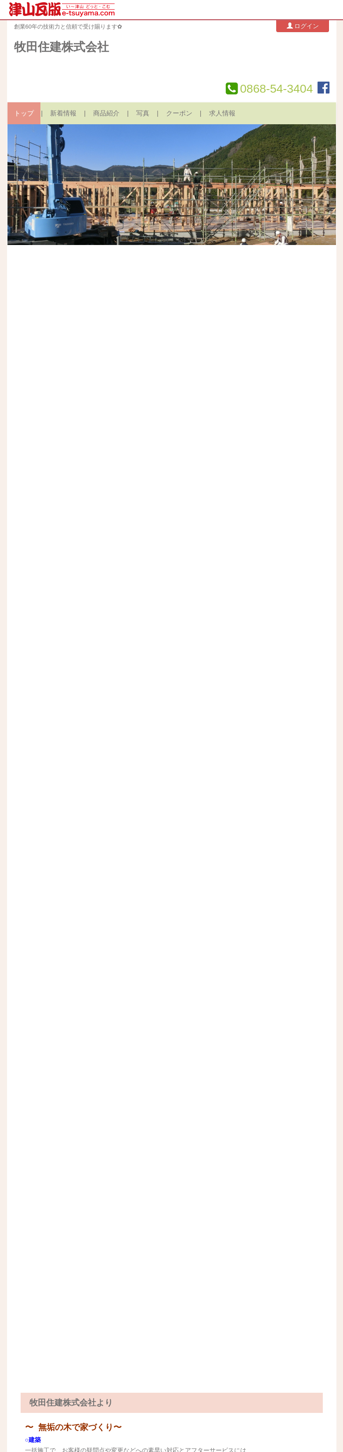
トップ (24, 113)
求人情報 (222, 113)
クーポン (179, 113)
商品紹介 (106, 113)
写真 (142, 113)
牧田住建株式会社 (61, 47)
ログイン (303, 25)
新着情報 (63, 113)
